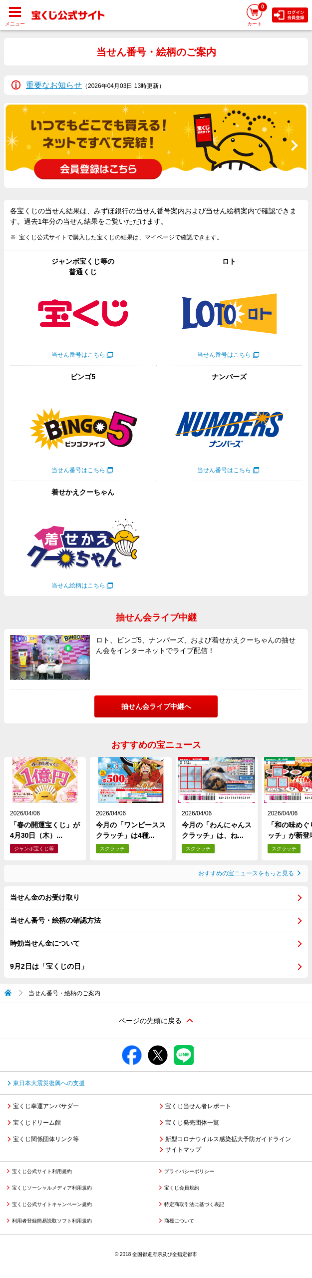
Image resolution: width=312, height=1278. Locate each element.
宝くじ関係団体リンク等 (46, 1139)
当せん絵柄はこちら (78, 585)
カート (257, 14)
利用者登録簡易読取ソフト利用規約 (52, 1221)
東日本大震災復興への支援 (49, 1083)
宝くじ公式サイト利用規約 (42, 1171)
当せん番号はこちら (78, 354)
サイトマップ (183, 1149)
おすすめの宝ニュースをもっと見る (246, 873)
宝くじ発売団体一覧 (192, 1122)
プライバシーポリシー (189, 1171)
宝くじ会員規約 (181, 1188)
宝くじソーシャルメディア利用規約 (52, 1188)
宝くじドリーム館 (37, 1122)
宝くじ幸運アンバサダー (46, 1106)
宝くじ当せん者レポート (198, 1106)
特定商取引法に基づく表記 (194, 1204)
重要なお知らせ (54, 85)
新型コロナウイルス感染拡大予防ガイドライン (228, 1139)
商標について (179, 1221)
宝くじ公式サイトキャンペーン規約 (52, 1204)
